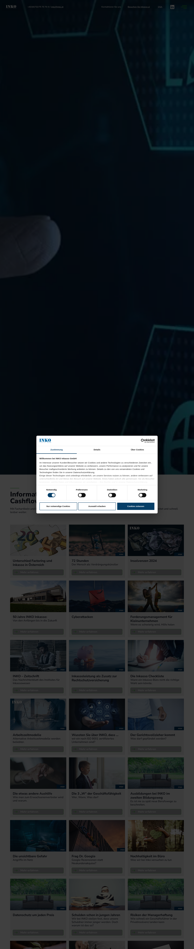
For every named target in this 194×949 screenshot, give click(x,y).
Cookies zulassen (135, 506)
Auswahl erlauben (97, 506)
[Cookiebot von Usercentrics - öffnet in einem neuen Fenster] (143, 441)
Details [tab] (97, 449)
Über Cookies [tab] (137, 449)
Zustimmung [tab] (57, 449)
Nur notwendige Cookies (58, 506)
